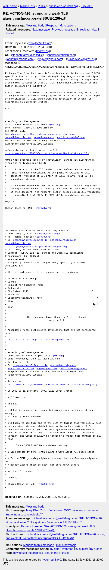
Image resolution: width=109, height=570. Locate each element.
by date (54, 548)
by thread (67, 548)
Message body (35, 25)
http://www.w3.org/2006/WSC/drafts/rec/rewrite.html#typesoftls (47, 153)
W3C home (10, 6)
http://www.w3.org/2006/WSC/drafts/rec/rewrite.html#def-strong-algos (54, 384)
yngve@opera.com (50, 59)
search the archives (57, 552)
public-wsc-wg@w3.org (63, 6)
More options (68, 25)
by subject (81, 548)
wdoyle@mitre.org (40, 43)
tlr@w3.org (43, 51)
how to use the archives (28, 552)
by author (96, 548)
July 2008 (87, 6)
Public (42, 6)
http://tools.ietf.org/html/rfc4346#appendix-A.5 (40, 339)
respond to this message (38, 545)
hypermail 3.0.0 (51, 559)
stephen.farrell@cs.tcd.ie (27, 54)
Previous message (63, 29)
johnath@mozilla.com (20, 59)
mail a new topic (66, 545)
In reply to (83, 29)
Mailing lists (27, 6)
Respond (52, 25)
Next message (41, 29)
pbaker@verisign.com (61, 54)
